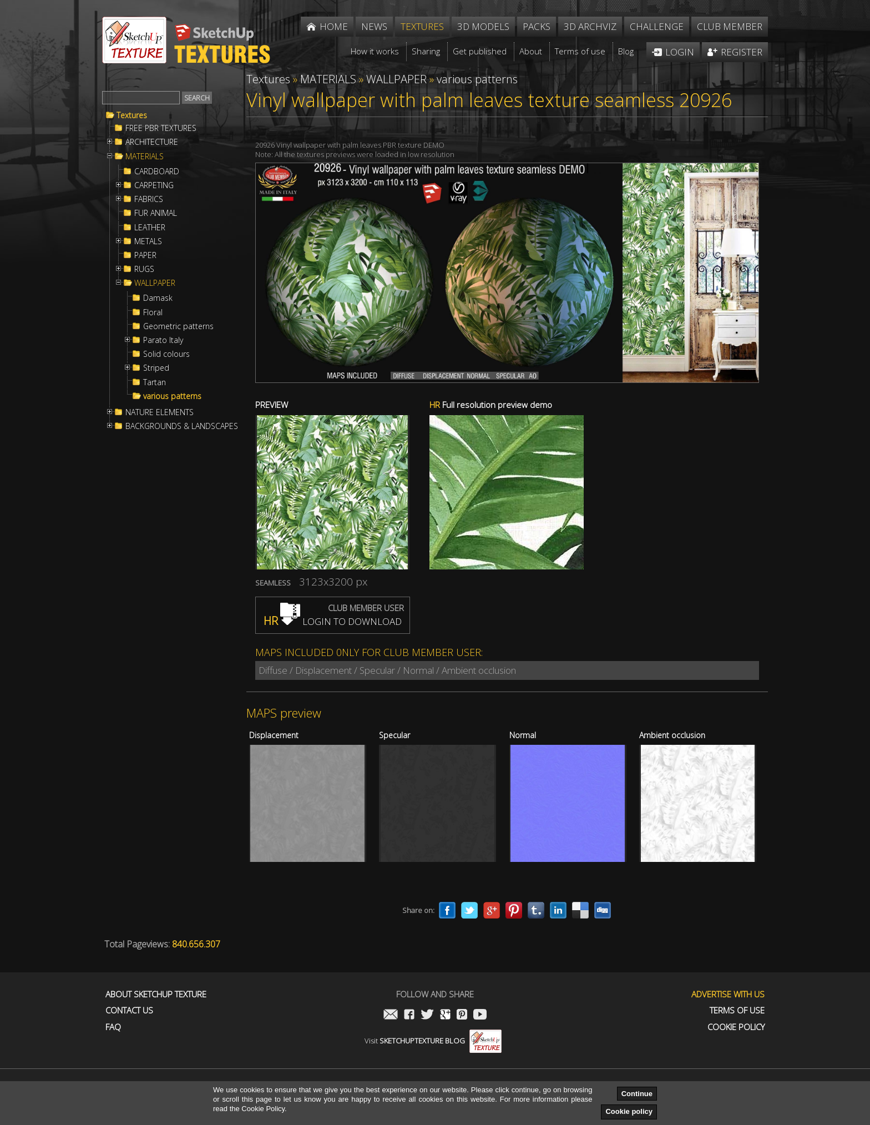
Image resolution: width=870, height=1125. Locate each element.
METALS (148, 241)
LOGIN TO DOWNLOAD (333, 621)
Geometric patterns (178, 326)
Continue (636, 1093)
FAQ (113, 1027)
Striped (156, 368)
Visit (433, 1041)
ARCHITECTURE (151, 142)
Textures (132, 115)
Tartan (154, 382)
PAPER (145, 255)
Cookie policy (628, 1111)
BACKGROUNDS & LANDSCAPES (181, 426)
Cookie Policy (736, 1027)
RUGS (144, 269)
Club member (729, 26)
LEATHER (149, 228)
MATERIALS (144, 157)
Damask (158, 298)
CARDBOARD (156, 171)
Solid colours (166, 354)
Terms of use (737, 1010)
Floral (153, 312)
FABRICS (148, 199)
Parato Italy (163, 340)
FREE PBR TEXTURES (160, 128)
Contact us (129, 1010)
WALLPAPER (154, 283)
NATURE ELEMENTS (159, 412)
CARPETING (154, 185)
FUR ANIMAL (155, 213)
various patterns (172, 396)
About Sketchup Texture (155, 994)
